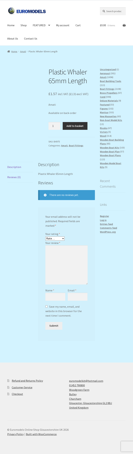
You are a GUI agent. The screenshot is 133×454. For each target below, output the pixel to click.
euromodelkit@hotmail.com (86, 381)
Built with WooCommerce (41, 434)
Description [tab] (14, 167)
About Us (12, 38)
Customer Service (22, 387)
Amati (23, 51)
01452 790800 (77, 385)
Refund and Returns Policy (27, 380)
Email (72, 290)
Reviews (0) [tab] (14, 177)
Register (104, 216)
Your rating (52, 234)
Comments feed (108, 227)
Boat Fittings (76, 145)
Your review (52, 243)
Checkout (17, 394)
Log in (103, 220)
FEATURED (39, 25)
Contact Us (30, 38)
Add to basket (74, 126)
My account (62, 25)
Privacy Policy (15, 434)
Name (49, 290)
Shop (24, 25)
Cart (78, 25)
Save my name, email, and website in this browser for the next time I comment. (63, 311)
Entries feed (106, 224)
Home (11, 25)
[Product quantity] (54, 126)
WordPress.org (108, 231)
